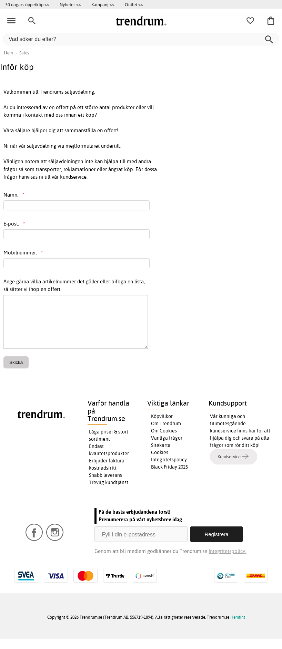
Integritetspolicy (169, 470)
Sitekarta (161, 455)
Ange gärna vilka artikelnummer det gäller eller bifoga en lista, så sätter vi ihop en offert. (74, 285)
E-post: (14, 223)
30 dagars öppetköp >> (27, 4)
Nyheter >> (70, 4)
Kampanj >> (102, 4)
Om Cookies (164, 441)
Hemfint (237, 627)
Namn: (13, 194)
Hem (8, 52)
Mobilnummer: (23, 252)
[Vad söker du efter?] (141, 39)
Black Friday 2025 (169, 477)
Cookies (159, 463)
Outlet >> (134, 4)
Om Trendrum (166, 434)
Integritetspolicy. (227, 561)
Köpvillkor (162, 426)
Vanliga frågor (166, 448)
